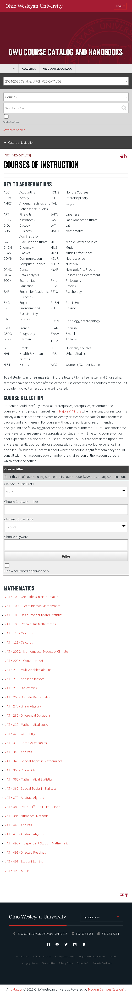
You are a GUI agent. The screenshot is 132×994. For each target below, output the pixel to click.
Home (13, 68)
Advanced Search (14, 130)
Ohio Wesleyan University (34, 6)
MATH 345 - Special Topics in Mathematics (33, 761)
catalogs (17, 989)
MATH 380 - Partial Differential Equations (32, 806)
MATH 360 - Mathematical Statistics (28, 779)
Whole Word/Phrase (11, 122)
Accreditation (22, 956)
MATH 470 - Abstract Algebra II (25, 834)
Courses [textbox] (11, 97)
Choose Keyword (16, 536)
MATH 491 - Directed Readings (25, 852)
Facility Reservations (65, 956)
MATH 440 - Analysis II (19, 825)
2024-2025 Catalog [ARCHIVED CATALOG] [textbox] (33, 81)
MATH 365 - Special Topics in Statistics (30, 788)
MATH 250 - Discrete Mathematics (27, 697)
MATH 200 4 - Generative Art (23, 660)
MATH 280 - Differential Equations (27, 715)
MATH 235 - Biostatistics (20, 688)
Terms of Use (48, 963)
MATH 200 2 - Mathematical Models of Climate (36, 651)
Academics (29, 68)
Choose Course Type (18, 519)
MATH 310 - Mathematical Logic (26, 724)
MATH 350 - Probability (20, 770)
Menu (119, 6)
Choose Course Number (21, 501)
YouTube (57, 944)
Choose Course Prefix (19, 484)
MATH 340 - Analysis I (19, 752)
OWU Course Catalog (57, 68)
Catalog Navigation (21, 142)
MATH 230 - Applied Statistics (24, 679)
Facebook (48, 944)
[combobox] (66, 81)
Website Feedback (102, 963)
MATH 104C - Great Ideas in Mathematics (32, 606)
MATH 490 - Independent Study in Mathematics (37, 843)
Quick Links (92, 917)
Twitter (66, 944)
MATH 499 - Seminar (18, 870)
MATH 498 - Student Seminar (24, 861)
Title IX (113, 956)
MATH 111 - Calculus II (19, 642)
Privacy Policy (66, 963)
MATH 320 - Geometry (19, 733)
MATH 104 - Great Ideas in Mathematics (31, 596)
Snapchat (83, 944)
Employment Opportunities (92, 956)
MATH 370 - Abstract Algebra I (25, 797)
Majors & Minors (70, 411)
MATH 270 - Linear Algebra (22, 706)
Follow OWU (83, 963)
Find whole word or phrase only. (27, 571)
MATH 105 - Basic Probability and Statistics (33, 615)
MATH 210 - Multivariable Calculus (27, 669)
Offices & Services (42, 956)
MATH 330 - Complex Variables (25, 743)
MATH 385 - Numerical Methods (26, 816)
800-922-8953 (84, 934)
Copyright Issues (30, 963)
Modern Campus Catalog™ (106, 989)
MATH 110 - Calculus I (19, 633)
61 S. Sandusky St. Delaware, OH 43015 (42, 934)
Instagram (74, 944)
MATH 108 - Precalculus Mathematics (30, 624)
